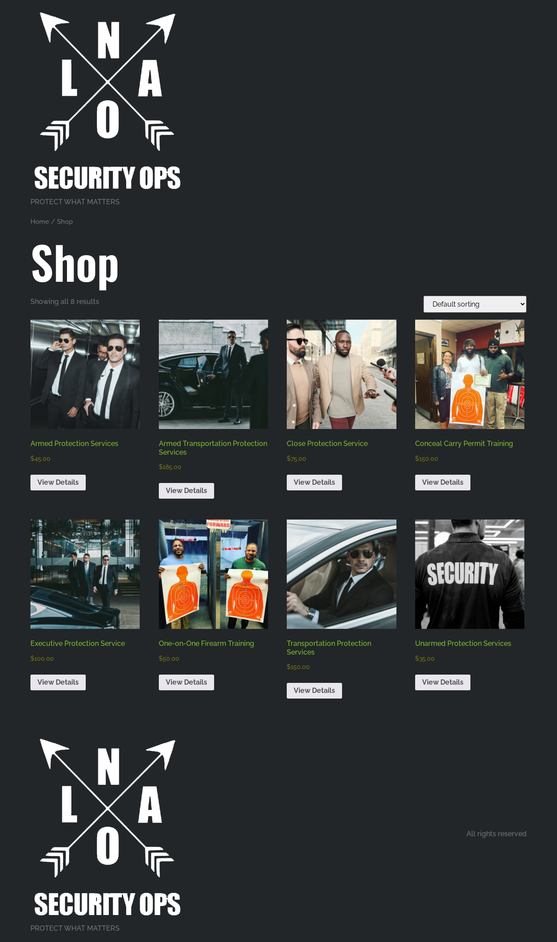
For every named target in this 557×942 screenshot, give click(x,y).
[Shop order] (475, 304)
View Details (58, 482)
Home (39, 221)
